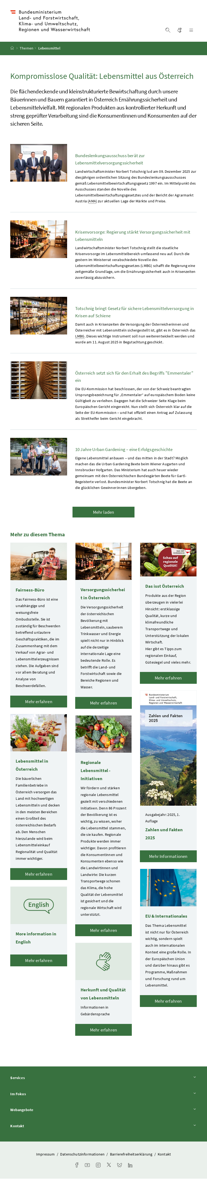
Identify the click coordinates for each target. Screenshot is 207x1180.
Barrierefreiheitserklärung (131, 1155)
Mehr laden (103, 513)
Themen (26, 49)
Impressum (46, 1155)
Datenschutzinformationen (82, 1155)
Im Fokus (103, 1095)
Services (103, 1079)
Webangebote (103, 1111)
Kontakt (103, 1127)
